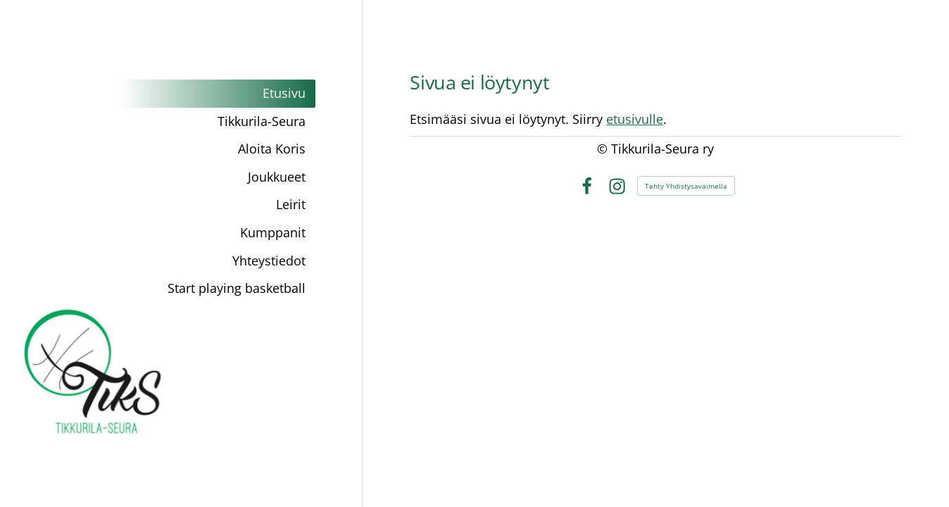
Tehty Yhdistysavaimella (686, 186)
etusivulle (634, 119)
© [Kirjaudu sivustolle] (604, 148)
